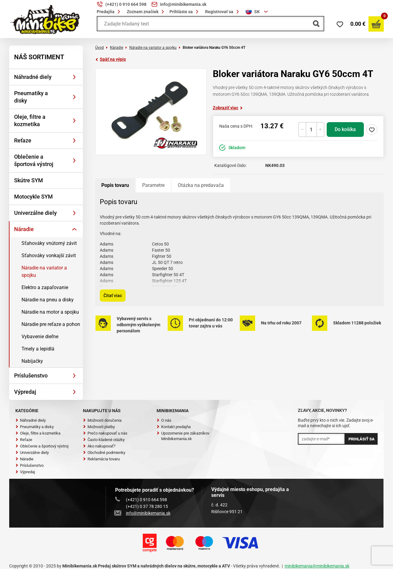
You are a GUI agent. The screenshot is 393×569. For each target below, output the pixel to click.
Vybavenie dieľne (39, 336)
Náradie (24, 229)
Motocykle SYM (33, 196)
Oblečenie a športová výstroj (33, 160)
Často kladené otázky (104, 439)
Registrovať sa (223, 12)
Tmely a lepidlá (37, 349)
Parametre (153, 185)
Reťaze (22, 140)
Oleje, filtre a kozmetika (29, 120)
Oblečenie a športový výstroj (41, 446)
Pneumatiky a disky (31, 97)
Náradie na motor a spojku (50, 312)
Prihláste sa (184, 12)
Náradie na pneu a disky (47, 300)
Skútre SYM (28, 180)
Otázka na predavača (201, 185)
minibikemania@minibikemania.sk (317, 565)
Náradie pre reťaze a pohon (50, 324)
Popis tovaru (115, 185)
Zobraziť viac (228, 107)
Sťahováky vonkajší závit (48, 255)
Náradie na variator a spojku (44, 271)
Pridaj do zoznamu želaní (371, 129)
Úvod (99, 47)
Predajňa (109, 12)
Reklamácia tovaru (101, 459)
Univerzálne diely (35, 213)
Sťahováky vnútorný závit (49, 243)
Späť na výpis (110, 59)
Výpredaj (25, 392)
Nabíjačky (32, 361)
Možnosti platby (99, 426)
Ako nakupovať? (99, 446)
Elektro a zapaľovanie (44, 287)
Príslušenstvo (31, 375)
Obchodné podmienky (104, 452)
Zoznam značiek (146, 12)
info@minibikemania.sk (142, 513)
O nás (164, 420)
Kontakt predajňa (174, 426)
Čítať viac (112, 295)
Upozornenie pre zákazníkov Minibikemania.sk (183, 436)
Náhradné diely (33, 77)
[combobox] (258, 12)
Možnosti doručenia (102, 420)
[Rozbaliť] (74, 77)
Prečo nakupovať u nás (105, 433)
